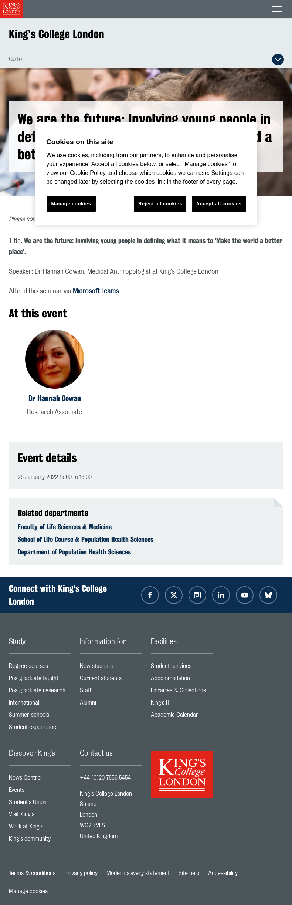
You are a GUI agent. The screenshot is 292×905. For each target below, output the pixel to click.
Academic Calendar (182, 716)
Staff (111, 692)
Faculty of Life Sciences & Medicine (65, 526)
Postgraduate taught (40, 680)
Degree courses (40, 667)
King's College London (56, 34)
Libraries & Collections (182, 692)
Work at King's (40, 828)
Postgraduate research (40, 692)
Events (40, 791)
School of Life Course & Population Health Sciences (85, 539)
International (40, 704)
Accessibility (223, 873)
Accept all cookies (219, 203)
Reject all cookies (160, 203)
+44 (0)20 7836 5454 (105, 778)
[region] (146, 173)
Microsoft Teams (96, 291)
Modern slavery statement (138, 873)
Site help (189, 873)
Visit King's (40, 816)
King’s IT (182, 704)
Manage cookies (28, 891)
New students (111, 667)
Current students (111, 680)
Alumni (111, 704)
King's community (40, 840)
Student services (182, 667)
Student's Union (40, 803)
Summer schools (40, 716)
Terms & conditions (32, 873)
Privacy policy (81, 873)
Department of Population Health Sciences (74, 552)
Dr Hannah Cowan (54, 398)
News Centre (40, 779)
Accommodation (182, 680)
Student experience (40, 728)
